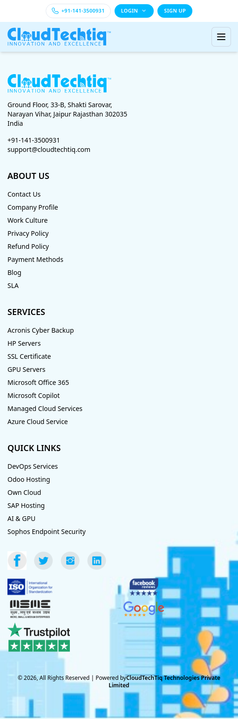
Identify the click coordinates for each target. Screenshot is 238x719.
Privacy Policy (27, 233)
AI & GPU (21, 518)
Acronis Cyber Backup (40, 330)
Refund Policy (28, 246)
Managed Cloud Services (44, 408)
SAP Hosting (26, 505)
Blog (14, 272)
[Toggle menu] (221, 36)
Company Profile (32, 207)
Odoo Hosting (28, 479)
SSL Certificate (29, 356)
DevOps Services (32, 466)
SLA (13, 285)
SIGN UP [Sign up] (175, 10)
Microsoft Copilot (33, 395)
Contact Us (24, 194)
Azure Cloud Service (37, 421)
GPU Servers (26, 369)
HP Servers (24, 343)
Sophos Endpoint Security (46, 531)
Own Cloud (24, 492)
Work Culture (27, 220)
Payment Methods (35, 259)
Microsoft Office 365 (38, 382)
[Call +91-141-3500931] (78, 11)
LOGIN (134, 10)
